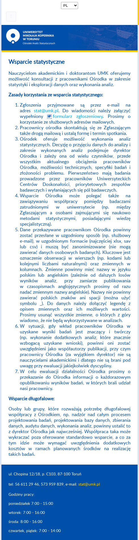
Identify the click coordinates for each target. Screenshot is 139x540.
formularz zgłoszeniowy (77, 116)
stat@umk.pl (46, 111)
